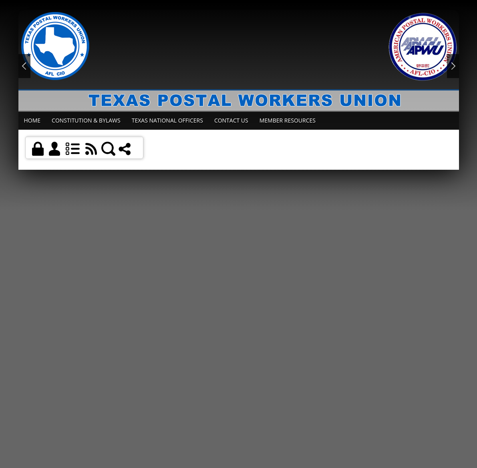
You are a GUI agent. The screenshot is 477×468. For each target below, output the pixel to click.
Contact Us (231, 120)
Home (32, 120)
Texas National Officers (167, 120)
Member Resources (288, 120)
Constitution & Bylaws (86, 120)
